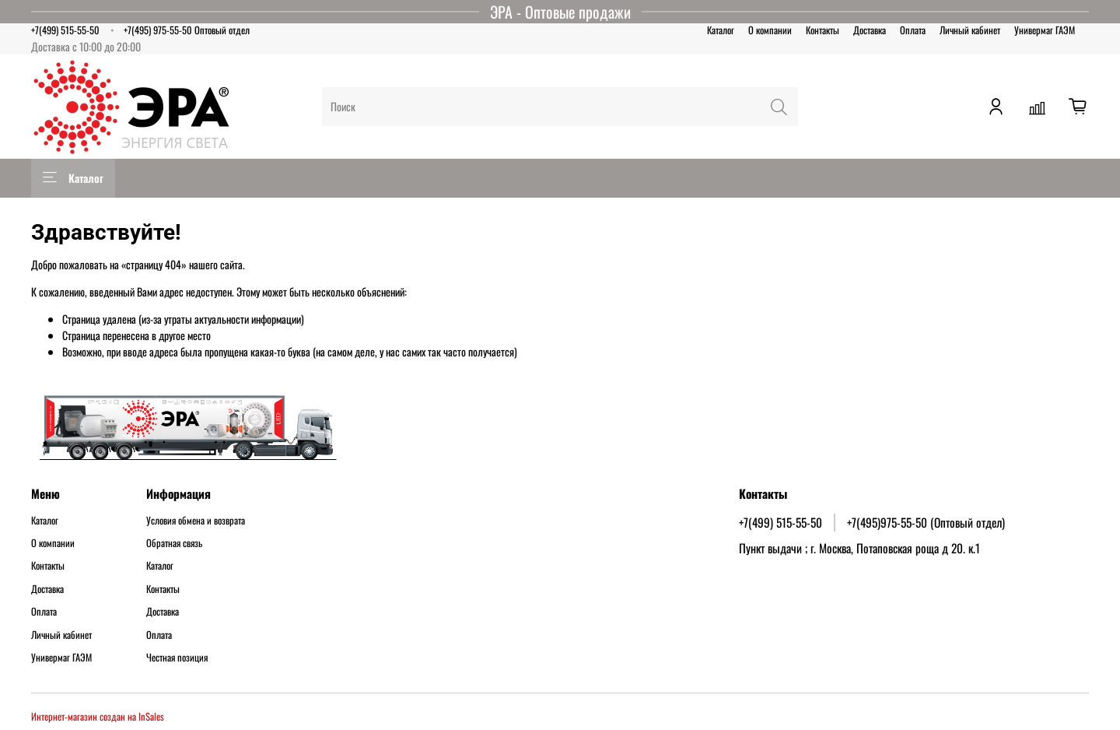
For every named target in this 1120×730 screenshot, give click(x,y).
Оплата (913, 30)
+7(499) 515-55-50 (65, 30)
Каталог (720, 30)
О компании (770, 30)
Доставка (869, 30)
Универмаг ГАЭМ (1044, 30)
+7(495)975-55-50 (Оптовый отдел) (926, 522)
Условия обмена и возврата (195, 521)
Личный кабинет (970, 30)
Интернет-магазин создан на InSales (97, 716)
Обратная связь (174, 543)
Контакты (822, 30)
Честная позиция (177, 658)
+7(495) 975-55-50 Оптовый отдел (187, 30)
